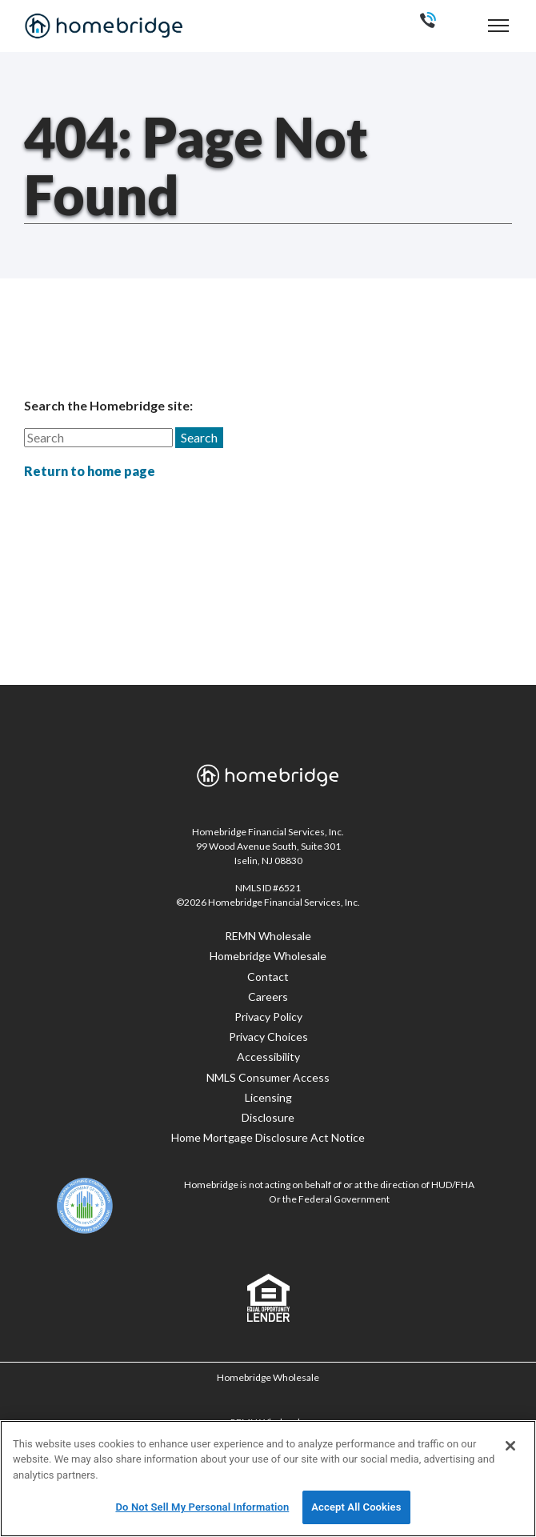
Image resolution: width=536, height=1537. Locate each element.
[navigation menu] (498, 25)
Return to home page (89, 470)
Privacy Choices (268, 1036)
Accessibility (268, 1056)
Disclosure (268, 1117)
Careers (268, 996)
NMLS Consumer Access (268, 1077)
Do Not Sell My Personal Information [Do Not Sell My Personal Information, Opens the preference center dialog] (202, 1507)
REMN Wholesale (268, 936)
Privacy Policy (268, 1016)
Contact (268, 976)
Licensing (268, 1097)
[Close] (510, 1445)
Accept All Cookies (356, 1507)
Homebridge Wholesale (268, 956)
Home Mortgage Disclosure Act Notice (268, 1137)
